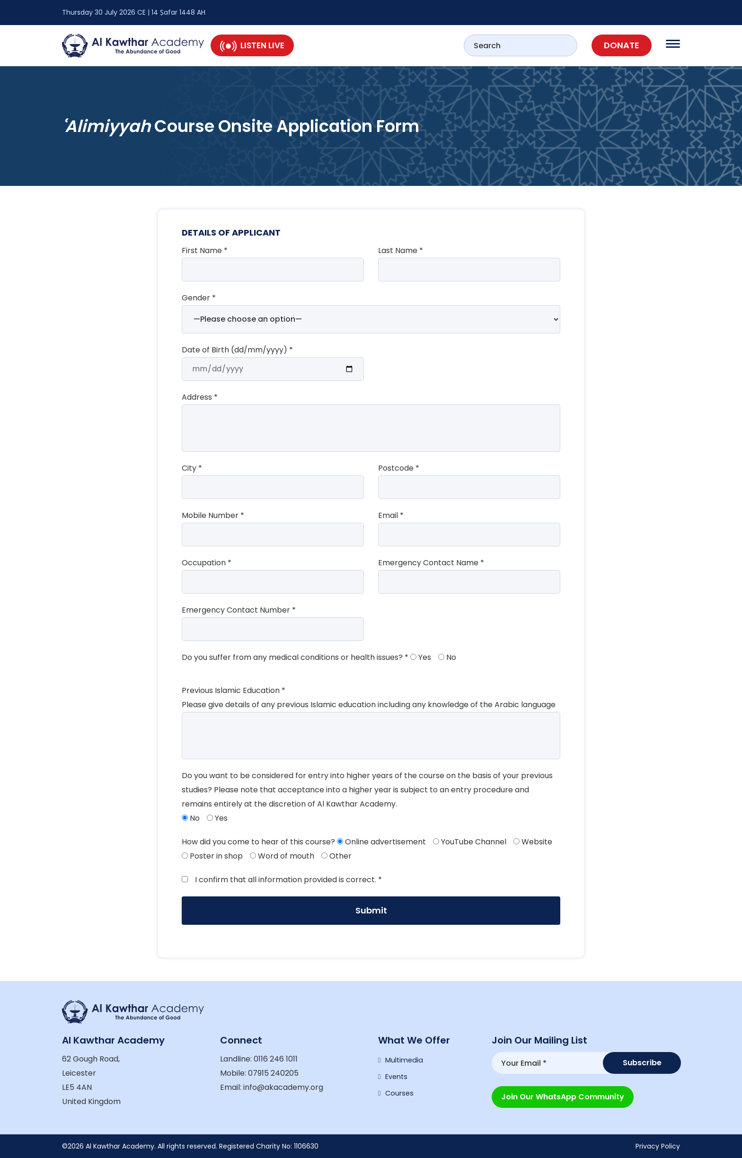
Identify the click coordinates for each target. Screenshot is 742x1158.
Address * (200, 397)
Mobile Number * (213, 515)
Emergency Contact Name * (431, 562)
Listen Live (252, 45)
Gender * (199, 297)
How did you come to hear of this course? (258, 841)
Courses (400, 1099)
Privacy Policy (658, 1146)
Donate (621, 45)
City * (192, 468)
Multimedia (405, 1061)
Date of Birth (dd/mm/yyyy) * (237, 349)
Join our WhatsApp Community (562, 1093)
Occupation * (206, 562)
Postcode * (398, 468)
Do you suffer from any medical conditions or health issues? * (295, 657)
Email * (391, 515)
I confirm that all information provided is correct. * (282, 879)
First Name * (205, 250)
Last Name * (400, 250)
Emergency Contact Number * (239, 610)
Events (397, 1080)
